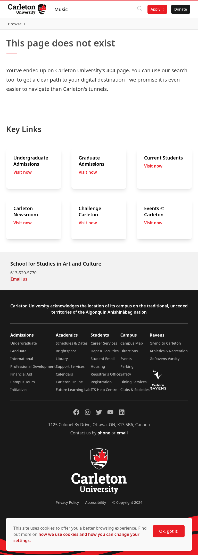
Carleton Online (69, 384)
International (21, 361)
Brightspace (66, 353)
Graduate (18, 353)
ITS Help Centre (104, 391)
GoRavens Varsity (165, 361)
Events (126, 361)
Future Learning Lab (73, 391)
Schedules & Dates (72, 345)
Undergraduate (23, 345)
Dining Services (133, 384)
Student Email (103, 361)
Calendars (64, 376)
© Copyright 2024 (127, 504)
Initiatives (18, 391)
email (122, 435)
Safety (125, 376)
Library (62, 361)
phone (104, 435)
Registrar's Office (105, 376)
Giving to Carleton (165, 345)
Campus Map (131, 345)
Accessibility (95, 504)
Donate (180, 9)
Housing (98, 368)
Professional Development (33, 368)
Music (61, 9)
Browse (180, 25)
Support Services (70, 368)
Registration (101, 384)
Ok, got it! (168, 531)
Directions (129, 353)
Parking (127, 368)
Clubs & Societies (135, 391)
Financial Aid (21, 376)
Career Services (104, 345)
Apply (155, 9)
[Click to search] (139, 9)
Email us (19, 281)
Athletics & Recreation (169, 353)
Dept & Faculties (105, 353)
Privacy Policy (67, 504)
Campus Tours (22, 384)
